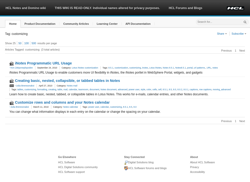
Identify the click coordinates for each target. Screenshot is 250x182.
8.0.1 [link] (186, 89)
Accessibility (197, 171)
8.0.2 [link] (179, 89)
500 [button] (34, 43)
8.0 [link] (174, 89)
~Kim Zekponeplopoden (21, 67)
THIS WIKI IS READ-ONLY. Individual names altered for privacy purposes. (107, 8)
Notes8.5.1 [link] (180, 67)
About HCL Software (202, 162)
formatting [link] (42, 89)
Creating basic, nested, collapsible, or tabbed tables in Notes (67, 81)
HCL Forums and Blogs (185, 8)
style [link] (143, 89)
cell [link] (159, 89)
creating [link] (52, 89)
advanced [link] (122, 89)
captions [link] (194, 89)
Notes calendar (70, 107)
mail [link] (65, 89)
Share (222, 33)
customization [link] (121, 67)
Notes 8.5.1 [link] (168, 67)
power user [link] (134, 89)
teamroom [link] (83, 89)
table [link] (59, 89)
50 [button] (19, 43)
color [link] (148, 89)
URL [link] (209, 67)
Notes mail (72, 85)
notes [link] (215, 67)
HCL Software (66, 162)
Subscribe (239, 33)
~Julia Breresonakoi (21, 85)
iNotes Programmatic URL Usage (43, 63)
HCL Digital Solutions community (78, 167)
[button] (13, 24)
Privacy (194, 167)
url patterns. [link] (200, 67)
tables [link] (20, 89)
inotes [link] (145, 67)
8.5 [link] (170, 89)
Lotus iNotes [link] (155, 67)
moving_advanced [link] (222, 89)
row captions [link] (205, 89)
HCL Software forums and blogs (145, 168)
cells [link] (155, 89)
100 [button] (26, 43)
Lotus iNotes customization (85, 67)
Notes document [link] (109, 89)
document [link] (94, 89)
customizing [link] (135, 67)
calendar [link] (73, 89)
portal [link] (190, 67)
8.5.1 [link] (110, 67)
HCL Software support (71, 171)
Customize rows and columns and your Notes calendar (62, 102)
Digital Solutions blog (139, 163)
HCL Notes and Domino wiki (26, 8)
